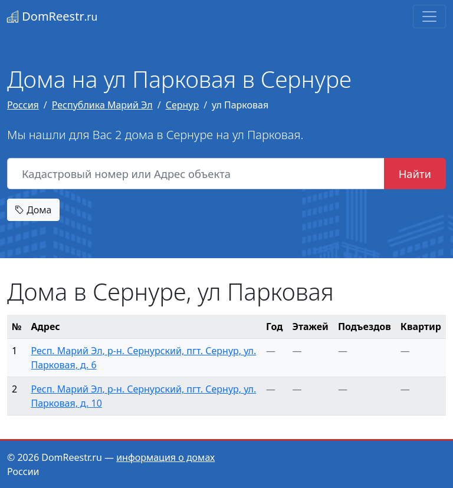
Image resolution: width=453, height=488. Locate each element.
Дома (33, 209)
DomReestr (52, 16)
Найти (415, 173)
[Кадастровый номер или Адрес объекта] (196, 174)
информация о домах (165, 457)
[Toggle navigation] (429, 16)
